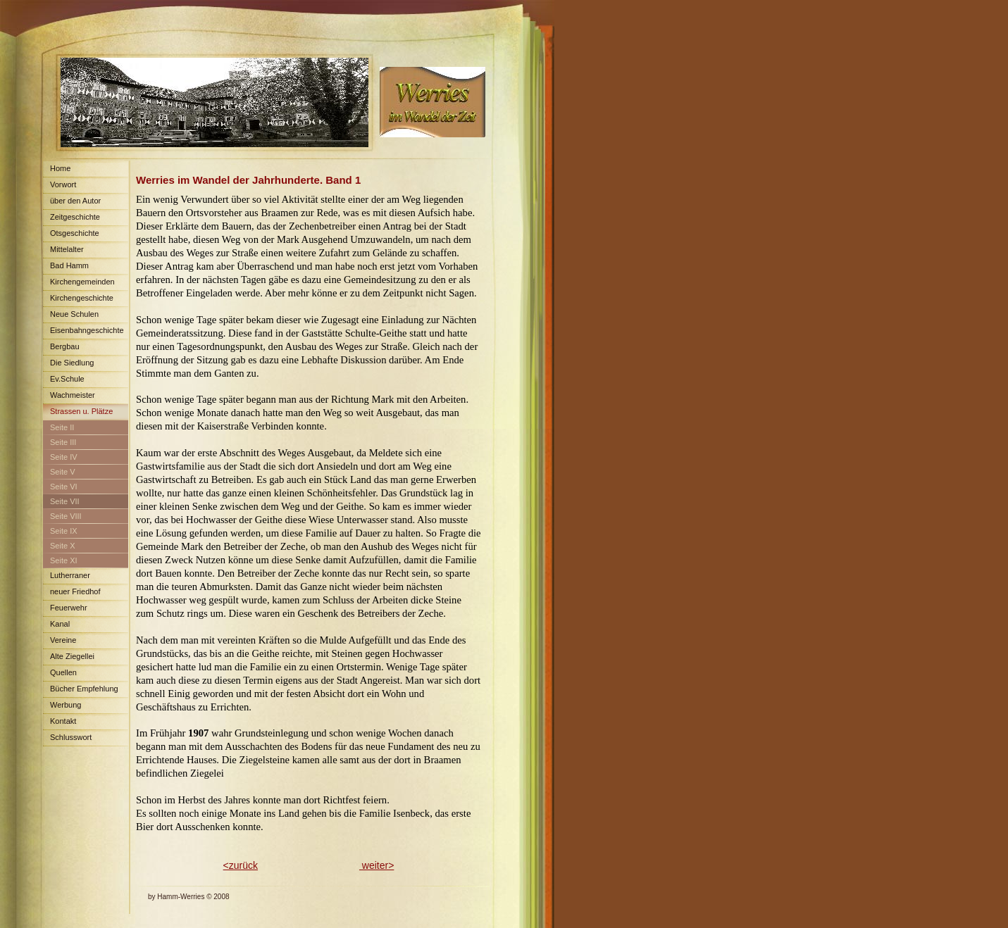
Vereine (63, 640)
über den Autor (75, 200)
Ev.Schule (67, 379)
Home (60, 168)
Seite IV (63, 457)
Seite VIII (66, 516)
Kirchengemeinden (82, 281)
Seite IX (63, 531)
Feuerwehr (68, 607)
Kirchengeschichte (81, 298)
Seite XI (63, 560)
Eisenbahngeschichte (87, 330)
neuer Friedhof (75, 591)
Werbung (65, 705)
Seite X (62, 545)
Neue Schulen (74, 314)
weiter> (376, 865)
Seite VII (65, 501)
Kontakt (63, 721)
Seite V (62, 472)
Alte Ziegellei (72, 656)
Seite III (63, 442)
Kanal (60, 624)
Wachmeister (72, 395)
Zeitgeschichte (75, 217)
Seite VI (63, 486)
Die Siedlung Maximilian (68, 365)
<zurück (240, 865)
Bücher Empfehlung (84, 688)
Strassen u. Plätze (81, 411)
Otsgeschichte (74, 233)
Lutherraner (70, 575)
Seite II (62, 427)
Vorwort (63, 184)
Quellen (63, 672)
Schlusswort (71, 737)
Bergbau (65, 346)
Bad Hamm (69, 265)
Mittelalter (67, 249)
